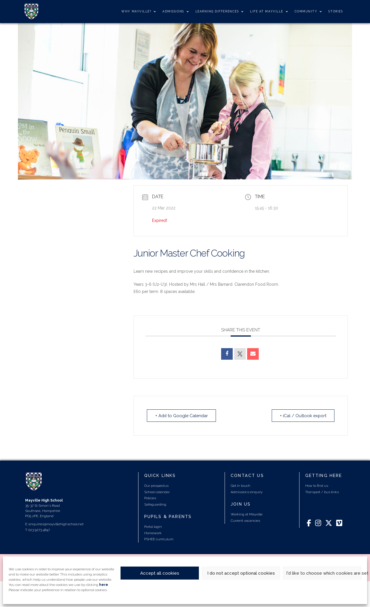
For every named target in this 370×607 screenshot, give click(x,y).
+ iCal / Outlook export (302, 415)
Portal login (153, 526)
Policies (150, 498)
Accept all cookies (159, 573)
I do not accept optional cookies (241, 573)
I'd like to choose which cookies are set (323, 573)
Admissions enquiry (246, 492)
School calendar (157, 492)
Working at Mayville (246, 514)
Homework (153, 533)
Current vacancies (245, 520)
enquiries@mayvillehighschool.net (56, 524)
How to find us (316, 485)
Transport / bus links (322, 492)
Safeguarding (155, 504)
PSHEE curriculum (158, 539)
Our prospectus (156, 485)
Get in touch (240, 485)
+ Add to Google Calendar (182, 415)
